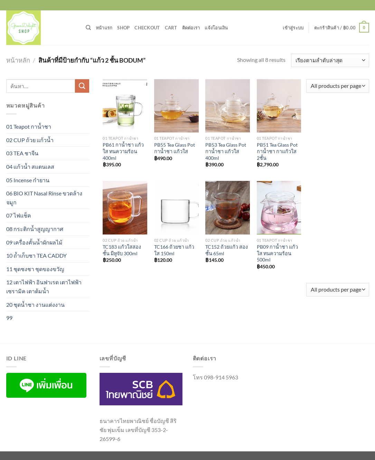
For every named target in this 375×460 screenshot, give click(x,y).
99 (9, 317)
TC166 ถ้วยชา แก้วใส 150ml (174, 250)
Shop (123, 27)
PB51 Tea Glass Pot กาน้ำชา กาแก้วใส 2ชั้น (277, 151)
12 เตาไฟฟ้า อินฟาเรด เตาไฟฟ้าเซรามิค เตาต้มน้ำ (44, 286)
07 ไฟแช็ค (18, 215)
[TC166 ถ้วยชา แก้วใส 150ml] (176, 207)
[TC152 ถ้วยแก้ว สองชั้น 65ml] (227, 207)
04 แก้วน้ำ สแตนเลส (30, 166)
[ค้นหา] (88, 27)
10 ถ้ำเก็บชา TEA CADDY (36, 255)
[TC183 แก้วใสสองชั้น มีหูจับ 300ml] (125, 207)
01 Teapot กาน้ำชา (28, 126)
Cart (171, 27)
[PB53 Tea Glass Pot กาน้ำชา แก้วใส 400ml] (227, 105)
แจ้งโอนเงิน (216, 27)
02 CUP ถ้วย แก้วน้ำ (30, 140)
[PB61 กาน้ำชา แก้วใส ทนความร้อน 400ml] (125, 105)
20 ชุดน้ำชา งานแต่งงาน (35, 304)
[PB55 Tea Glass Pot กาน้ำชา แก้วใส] (176, 105)
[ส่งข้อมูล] (82, 86)
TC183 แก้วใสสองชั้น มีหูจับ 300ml (122, 250)
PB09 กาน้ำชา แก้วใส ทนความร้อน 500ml (277, 253)
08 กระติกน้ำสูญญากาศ (34, 229)
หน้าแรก (104, 27)
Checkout (147, 27)
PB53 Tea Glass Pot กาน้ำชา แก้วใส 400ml (225, 151)
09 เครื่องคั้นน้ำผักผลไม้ (34, 242)
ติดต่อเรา (191, 27)
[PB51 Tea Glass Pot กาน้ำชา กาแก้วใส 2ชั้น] (279, 105)
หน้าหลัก (18, 60)
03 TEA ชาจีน (22, 153)
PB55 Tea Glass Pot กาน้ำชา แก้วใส (174, 148)
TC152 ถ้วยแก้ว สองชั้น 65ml (226, 250)
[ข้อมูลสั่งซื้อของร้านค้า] (330, 60)
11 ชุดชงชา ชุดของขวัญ (35, 269)
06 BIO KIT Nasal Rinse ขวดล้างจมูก (44, 197)
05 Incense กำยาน (27, 180)
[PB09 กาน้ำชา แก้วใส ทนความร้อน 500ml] (279, 207)
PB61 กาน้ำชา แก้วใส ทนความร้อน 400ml (123, 151)
